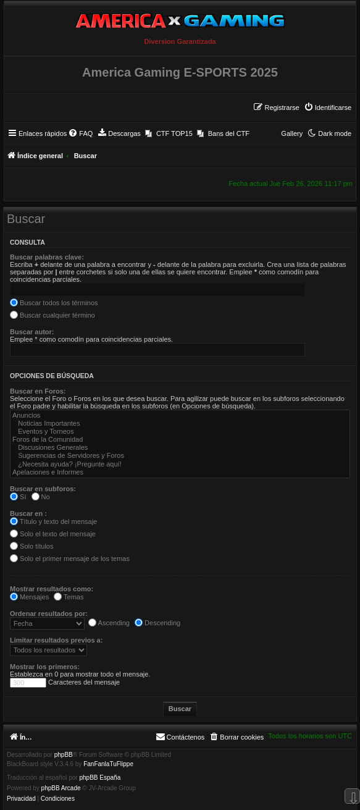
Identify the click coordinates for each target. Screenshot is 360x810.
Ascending (109, 622)
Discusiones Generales (180, 448)
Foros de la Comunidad (180, 440)
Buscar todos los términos (54, 302)
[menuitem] (327, 107)
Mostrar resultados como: (51, 589)
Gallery (292, 133)
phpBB (63, 755)
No (40, 496)
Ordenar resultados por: (49, 613)
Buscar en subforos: (43, 488)
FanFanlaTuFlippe (108, 764)
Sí (18, 496)
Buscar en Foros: (37, 391)
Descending (157, 622)
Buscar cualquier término (52, 315)
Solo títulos (31, 546)
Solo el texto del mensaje (53, 534)
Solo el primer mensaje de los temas (70, 558)
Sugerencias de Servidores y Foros (180, 456)
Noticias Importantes (180, 424)
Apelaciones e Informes (180, 472)
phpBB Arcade (61, 788)
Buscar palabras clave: (47, 257)
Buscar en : (28, 513)
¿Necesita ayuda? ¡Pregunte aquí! (180, 464)
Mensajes (29, 597)
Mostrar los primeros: (45, 666)
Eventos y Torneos (180, 432)
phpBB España (99, 778)
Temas (68, 597)
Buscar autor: (32, 331)
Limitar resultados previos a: (56, 640)
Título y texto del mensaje (53, 521)
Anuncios (180, 415)
